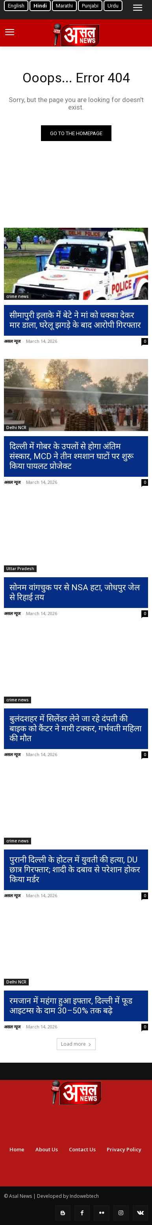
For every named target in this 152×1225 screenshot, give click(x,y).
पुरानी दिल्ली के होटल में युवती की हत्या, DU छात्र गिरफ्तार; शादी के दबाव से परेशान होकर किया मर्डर (74, 869)
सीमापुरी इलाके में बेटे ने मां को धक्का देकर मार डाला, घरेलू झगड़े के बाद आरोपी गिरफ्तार (75, 320)
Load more (76, 1044)
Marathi (64, 6)
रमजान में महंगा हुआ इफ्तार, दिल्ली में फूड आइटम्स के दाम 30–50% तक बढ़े (70, 1005)
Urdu (113, 6)
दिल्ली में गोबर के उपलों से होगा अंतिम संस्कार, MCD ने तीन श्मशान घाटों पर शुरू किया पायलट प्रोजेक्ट (71, 456)
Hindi (40, 6)
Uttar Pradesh (20, 568)
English (16, 6)
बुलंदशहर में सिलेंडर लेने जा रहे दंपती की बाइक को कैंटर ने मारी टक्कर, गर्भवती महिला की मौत (75, 728)
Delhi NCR (16, 427)
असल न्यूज (12, 341)
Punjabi (90, 6)
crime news (17, 296)
